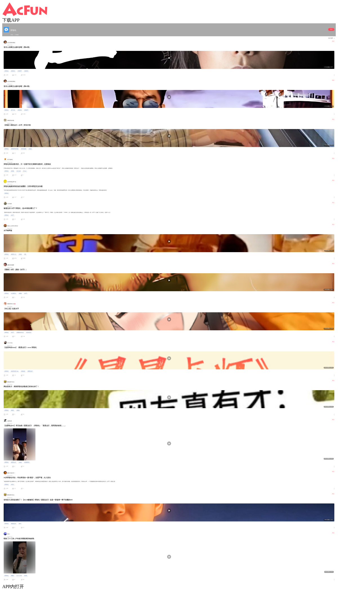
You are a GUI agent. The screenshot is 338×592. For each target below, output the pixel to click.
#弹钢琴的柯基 (14, 149)
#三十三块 (19, 575)
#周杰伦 (13, 71)
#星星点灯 (30, 371)
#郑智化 (6, 71)
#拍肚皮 (23, 371)
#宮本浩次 (28, 332)
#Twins (24, 171)
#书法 (12, 484)
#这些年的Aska (14, 371)
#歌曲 (18, 410)
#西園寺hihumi (20, 332)
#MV (20, 523)
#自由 (20, 254)
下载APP (10, 20)
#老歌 (20, 462)
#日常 (25, 575)
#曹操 (20, 293)
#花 (25, 254)
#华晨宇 (20, 71)
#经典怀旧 (26, 462)
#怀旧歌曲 (23, 149)
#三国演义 (13, 293)
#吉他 (30, 149)
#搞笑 (12, 410)
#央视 (12, 171)
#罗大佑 (13, 110)
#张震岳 (26, 71)
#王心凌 (19, 171)
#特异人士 (13, 254)
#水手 (12, 215)
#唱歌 (12, 575)
